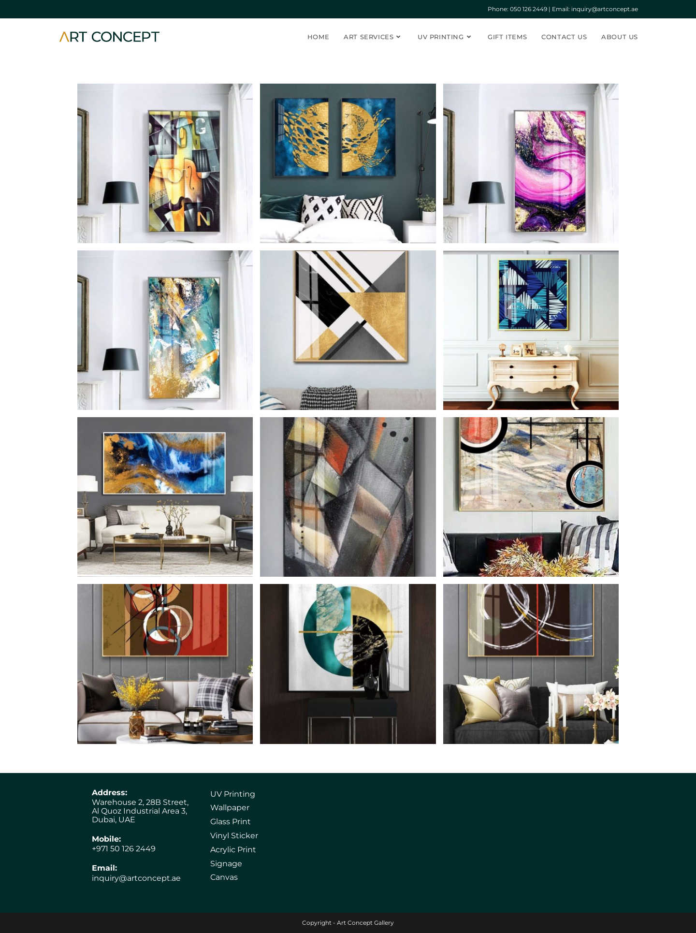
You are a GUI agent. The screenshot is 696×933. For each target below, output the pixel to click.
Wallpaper (229, 807)
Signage (226, 863)
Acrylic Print (233, 849)
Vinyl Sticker (234, 835)
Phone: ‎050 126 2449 (517, 9)
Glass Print (230, 821)
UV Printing (232, 794)
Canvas (224, 877)
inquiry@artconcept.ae (136, 878)
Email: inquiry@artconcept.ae (595, 9)
